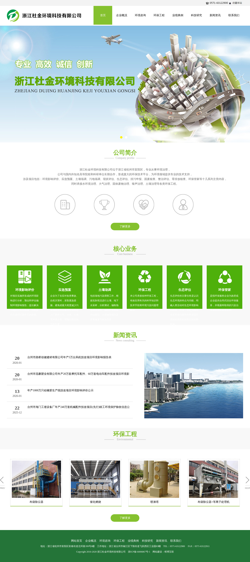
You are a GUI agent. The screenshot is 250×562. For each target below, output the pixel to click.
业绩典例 (177, 15)
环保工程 (159, 15)
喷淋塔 (154, 501)
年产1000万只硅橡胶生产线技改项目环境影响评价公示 (60, 390)
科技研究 (196, 15)
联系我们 (233, 15)
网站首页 (76, 540)
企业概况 (121, 15)
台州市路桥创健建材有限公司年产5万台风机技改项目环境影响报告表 (69, 357)
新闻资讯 (215, 15)
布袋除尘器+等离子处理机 (214, 501)
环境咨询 (140, 15)
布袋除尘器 (36, 501)
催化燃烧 (95, 501)
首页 (103, 15)
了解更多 (125, 226)
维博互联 (169, 551)
